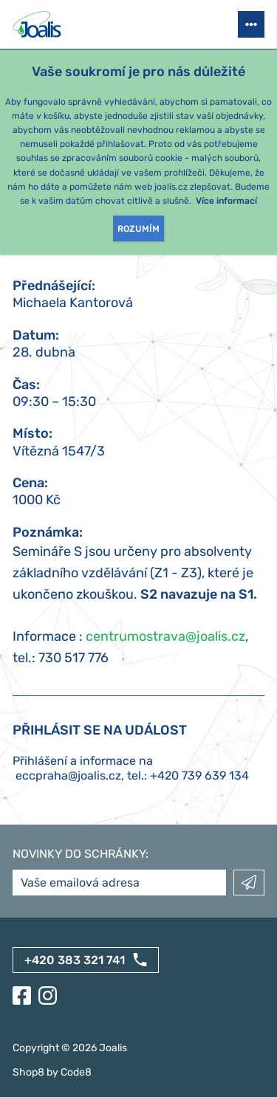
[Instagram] (47, 995)
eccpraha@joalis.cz (68, 775)
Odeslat (248, 882)
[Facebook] (22, 995)
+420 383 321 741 (74, 960)
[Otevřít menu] (251, 24)
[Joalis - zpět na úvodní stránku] (38, 24)
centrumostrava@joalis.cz (165, 636)
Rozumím (138, 229)
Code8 (76, 1072)
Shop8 (28, 1072)
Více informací (226, 201)
